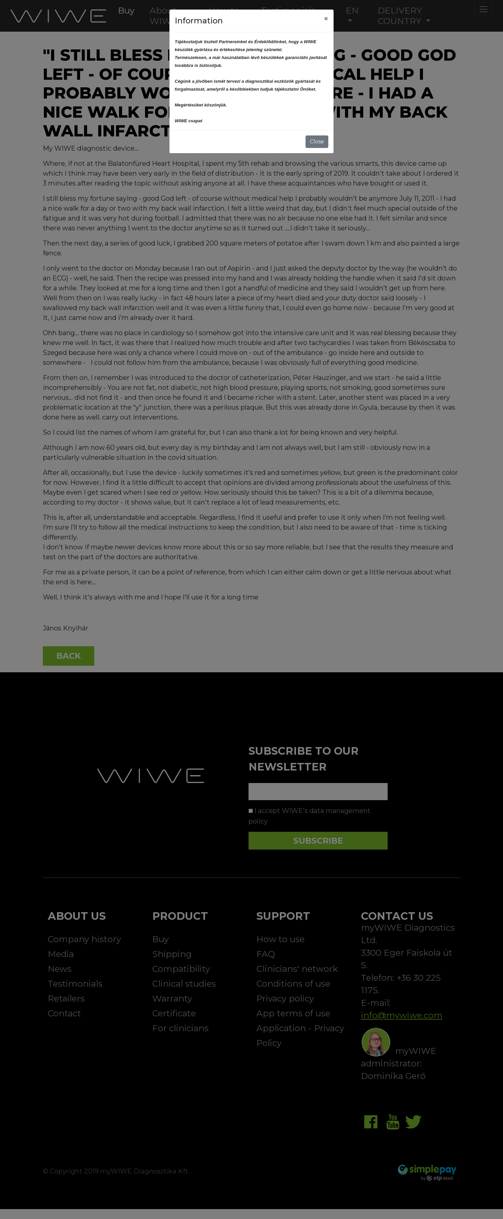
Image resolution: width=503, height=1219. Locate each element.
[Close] (326, 19)
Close (317, 141)
